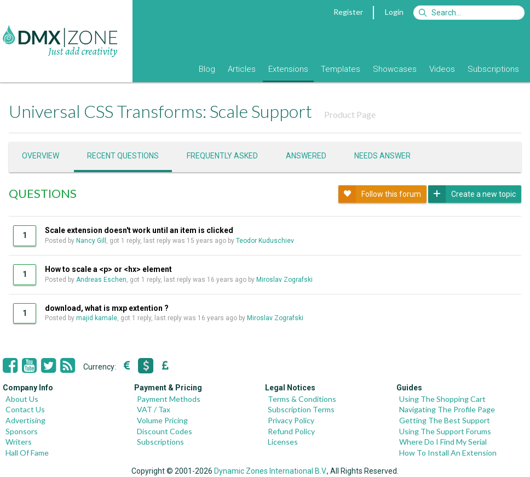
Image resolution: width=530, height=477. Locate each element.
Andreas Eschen (101, 279)
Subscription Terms (301, 409)
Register (348, 11)
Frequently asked (222, 155)
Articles (242, 69)
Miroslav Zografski (284, 279)
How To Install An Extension (448, 452)
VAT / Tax (153, 409)
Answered (306, 155)
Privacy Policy (291, 420)
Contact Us (25, 409)
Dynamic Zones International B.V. (270, 471)
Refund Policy (291, 431)
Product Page (350, 114)
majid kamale (96, 318)
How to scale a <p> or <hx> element (108, 269)
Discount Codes (164, 431)
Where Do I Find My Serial (443, 441)
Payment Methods (168, 399)
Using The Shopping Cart (442, 399)
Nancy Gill (91, 241)
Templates (340, 69)
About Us (21, 399)
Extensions (288, 69)
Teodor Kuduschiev (265, 241)
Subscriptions (493, 69)
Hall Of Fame (27, 452)
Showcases (395, 69)
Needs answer (382, 155)
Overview (40, 155)
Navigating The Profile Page (447, 409)
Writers (18, 441)
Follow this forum (379, 194)
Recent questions (123, 155)
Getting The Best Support (444, 420)
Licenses (283, 441)
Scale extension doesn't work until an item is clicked (139, 230)
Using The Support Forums (445, 431)
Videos (442, 69)
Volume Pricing (162, 420)
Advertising (25, 420)
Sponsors (21, 431)
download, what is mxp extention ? (107, 308)
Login (394, 11)
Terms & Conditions (302, 399)
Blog (207, 69)
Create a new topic (472, 194)
